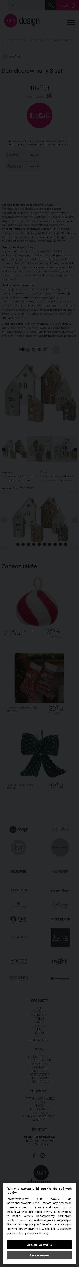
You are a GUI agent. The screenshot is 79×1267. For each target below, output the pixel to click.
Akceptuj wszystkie (39, 1244)
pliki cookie (48, 1199)
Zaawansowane (39, 1255)
